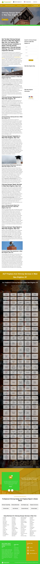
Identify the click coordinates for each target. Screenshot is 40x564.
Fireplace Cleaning (35, 294)
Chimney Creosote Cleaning (13, 302)
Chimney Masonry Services (13, 333)
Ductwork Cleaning (27, 436)
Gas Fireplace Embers (35, 377)
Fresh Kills (13, 517)
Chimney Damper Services (13, 329)
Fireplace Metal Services (6, 356)
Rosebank (31, 517)
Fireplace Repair (20, 302)
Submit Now (31, 60)
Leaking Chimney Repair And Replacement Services (13, 367)
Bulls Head (4, 523)
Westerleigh (32, 532)
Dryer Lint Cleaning (20, 423)
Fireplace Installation (27, 302)
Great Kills (13, 522)
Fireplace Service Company (20, 427)
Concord (4, 528)
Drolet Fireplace (6, 407)
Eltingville (4, 532)
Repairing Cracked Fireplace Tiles (20, 367)
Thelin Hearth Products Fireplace (13, 413)
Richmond (22, 532)
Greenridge (14, 523)
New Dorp (13, 535)
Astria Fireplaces (34, 388)
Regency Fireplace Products (34, 382)
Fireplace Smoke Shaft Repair (13, 314)
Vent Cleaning (6, 422)
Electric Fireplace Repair (27, 338)
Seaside (31, 521)
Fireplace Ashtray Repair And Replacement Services (35, 350)
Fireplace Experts (35, 427)
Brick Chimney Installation (35, 308)
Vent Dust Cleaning (27, 423)
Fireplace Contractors (35, 333)
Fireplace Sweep (20, 333)
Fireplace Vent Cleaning (28, 333)
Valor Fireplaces (13, 388)
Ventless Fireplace (20, 446)
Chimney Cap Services (13, 324)
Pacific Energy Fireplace (13, 402)
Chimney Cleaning (13, 294)
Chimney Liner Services (6, 329)
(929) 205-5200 (36, 5)
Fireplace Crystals (13, 382)
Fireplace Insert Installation (6, 418)
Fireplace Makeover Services (20, 451)
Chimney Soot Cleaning (6, 302)
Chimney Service (20, 294)
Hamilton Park (14, 527)
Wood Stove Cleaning (35, 441)
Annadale (4, 517)
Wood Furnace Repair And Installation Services (20, 343)
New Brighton (14, 534)
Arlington (4, 518)
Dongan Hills (5, 529)
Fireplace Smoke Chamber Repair (20, 314)
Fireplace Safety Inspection (27, 431)
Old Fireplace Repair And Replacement (28, 319)
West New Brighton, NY (33, 553)
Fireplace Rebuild (6, 338)
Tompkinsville (32, 527)
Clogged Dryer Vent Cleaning (6, 427)
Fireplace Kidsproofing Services (27, 418)
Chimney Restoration (6, 319)
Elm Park (4, 530)
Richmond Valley (23, 535)
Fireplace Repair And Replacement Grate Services (13, 356)
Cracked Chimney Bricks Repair (35, 367)
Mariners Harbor (15, 532)
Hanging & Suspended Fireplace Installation (34, 445)
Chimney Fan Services (35, 328)
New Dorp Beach (23, 517)
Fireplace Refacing (27, 314)
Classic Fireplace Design (35, 372)
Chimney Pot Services (27, 328)
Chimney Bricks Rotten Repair (28, 367)
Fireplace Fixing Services (13, 446)
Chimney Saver (35, 319)
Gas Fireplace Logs (35, 356)
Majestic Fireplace (27, 393)
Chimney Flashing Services (6, 333)
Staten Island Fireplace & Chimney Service (26, 562)
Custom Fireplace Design (13, 377)
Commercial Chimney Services (20, 362)
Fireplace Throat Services (6, 362)
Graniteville (14, 518)
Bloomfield (5, 522)
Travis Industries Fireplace (27, 407)
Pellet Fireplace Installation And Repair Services (27, 382)
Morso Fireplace (20, 407)
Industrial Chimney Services (34, 362)
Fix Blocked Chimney (6, 367)
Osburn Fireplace (20, 398)
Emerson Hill (5, 533)
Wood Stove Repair (20, 441)
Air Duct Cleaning (13, 423)
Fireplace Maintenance (13, 441)
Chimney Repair (27, 298)
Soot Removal (21, 298)
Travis (31, 529)
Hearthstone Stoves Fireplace (35, 407)
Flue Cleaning (6, 298)
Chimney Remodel (27, 451)
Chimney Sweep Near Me (20, 436)
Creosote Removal (13, 298)
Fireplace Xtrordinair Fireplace (34, 402)
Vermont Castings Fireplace (35, 393)
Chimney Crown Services (6, 324)
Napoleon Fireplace (20, 393)
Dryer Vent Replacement (20, 431)
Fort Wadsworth (5, 534)
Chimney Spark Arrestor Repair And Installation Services (20, 308)
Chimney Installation (34, 298)
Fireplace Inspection (20, 319)
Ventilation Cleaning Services (13, 451)
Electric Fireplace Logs (13, 362)
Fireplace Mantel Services (35, 457)
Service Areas (19, 5)
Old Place (22, 524)
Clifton (4, 527)
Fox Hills (4, 535)
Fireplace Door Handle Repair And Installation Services (27, 350)
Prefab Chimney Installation (20, 418)
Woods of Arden (32, 535)
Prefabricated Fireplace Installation (35, 343)
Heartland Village (15, 528)
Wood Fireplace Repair (13, 338)
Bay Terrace (5, 521)
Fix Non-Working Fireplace (13, 308)
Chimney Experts (6, 431)
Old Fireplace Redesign (28, 372)
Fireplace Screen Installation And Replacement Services (35, 412)
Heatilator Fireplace (13, 393)
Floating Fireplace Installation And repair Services (27, 457)
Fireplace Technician (34, 436)
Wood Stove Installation (27, 441)
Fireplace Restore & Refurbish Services (13, 456)
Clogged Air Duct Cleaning (13, 427)
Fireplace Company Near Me (6, 441)
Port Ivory (22, 528)
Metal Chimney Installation (6, 314)
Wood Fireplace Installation (34, 338)
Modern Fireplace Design (6, 377)
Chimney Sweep (6, 294)
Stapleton (31, 523)
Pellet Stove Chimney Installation (20, 377)
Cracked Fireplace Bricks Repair (20, 457)
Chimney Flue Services (35, 324)
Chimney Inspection (27, 294)
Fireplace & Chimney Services (10, 5)
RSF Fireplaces (6, 393)
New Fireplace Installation (34, 302)
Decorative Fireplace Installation (34, 431)
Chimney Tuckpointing (35, 314)
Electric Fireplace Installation (13, 343)
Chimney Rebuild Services (13, 418)
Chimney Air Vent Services (6, 382)
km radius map (30, 76)
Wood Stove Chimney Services (6, 446)
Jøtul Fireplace (6, 402)
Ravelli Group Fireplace (20, 412)
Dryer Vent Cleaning (34, 418)
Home (1, 5)
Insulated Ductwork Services (34, 451)
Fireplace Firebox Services (20, 356)
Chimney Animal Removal (27, 413)
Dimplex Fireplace (27, 398)
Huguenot (13, 529)
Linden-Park (14, 530)
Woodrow (31, 534)
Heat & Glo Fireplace (6, 398)
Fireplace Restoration (6, 308)
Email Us (31, 547)
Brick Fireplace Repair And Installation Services (6, 457)
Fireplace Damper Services (27, 356)
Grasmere (13, 521)
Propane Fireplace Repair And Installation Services (6, 350)
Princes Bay (23, 530)
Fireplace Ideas (6, 436)
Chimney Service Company (27, 427)
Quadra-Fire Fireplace (35, 398)
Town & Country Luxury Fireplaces (20, 388)
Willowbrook (32, 533)
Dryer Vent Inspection (34, 423)
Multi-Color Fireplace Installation (20, 382)
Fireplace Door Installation (20, 350)
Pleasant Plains (23, 527)
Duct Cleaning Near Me (13, 436)
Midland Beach (14, 533)
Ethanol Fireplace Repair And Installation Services (27, 343)
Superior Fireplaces (6, 388)
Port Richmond (23, 529)
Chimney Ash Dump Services (20, 329)
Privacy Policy (16, 557)
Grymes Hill (14, 524)
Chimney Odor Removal (13, 372)
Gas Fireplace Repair (20, 338)
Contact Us (26, 5)
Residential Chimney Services (27, 362)
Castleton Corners (6, 524)
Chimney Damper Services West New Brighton (11, 25)
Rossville (31, 518)
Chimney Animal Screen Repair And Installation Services (27, 308)
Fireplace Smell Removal (6, 372)
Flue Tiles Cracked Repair (20, 372)
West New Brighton (33, 530)
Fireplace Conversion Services (27, 446)
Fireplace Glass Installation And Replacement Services (13, 350)
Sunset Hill (31, 524)
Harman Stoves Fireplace (13, 398)
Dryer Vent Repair (13, 431)
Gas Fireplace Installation (6, 343)
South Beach (32, 522)
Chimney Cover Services (27, 324)
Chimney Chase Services (20, 324)
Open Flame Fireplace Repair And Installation (6, 451)
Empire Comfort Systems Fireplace (6, 412)
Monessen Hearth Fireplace (13, 407)
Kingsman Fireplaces (27, 388)
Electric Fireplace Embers (27, 377)
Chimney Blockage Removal (13, 319)
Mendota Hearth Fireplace (20, 402)
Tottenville (31, 528)
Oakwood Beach (23, 521)
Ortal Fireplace (27, 402)
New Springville (23, 518)
